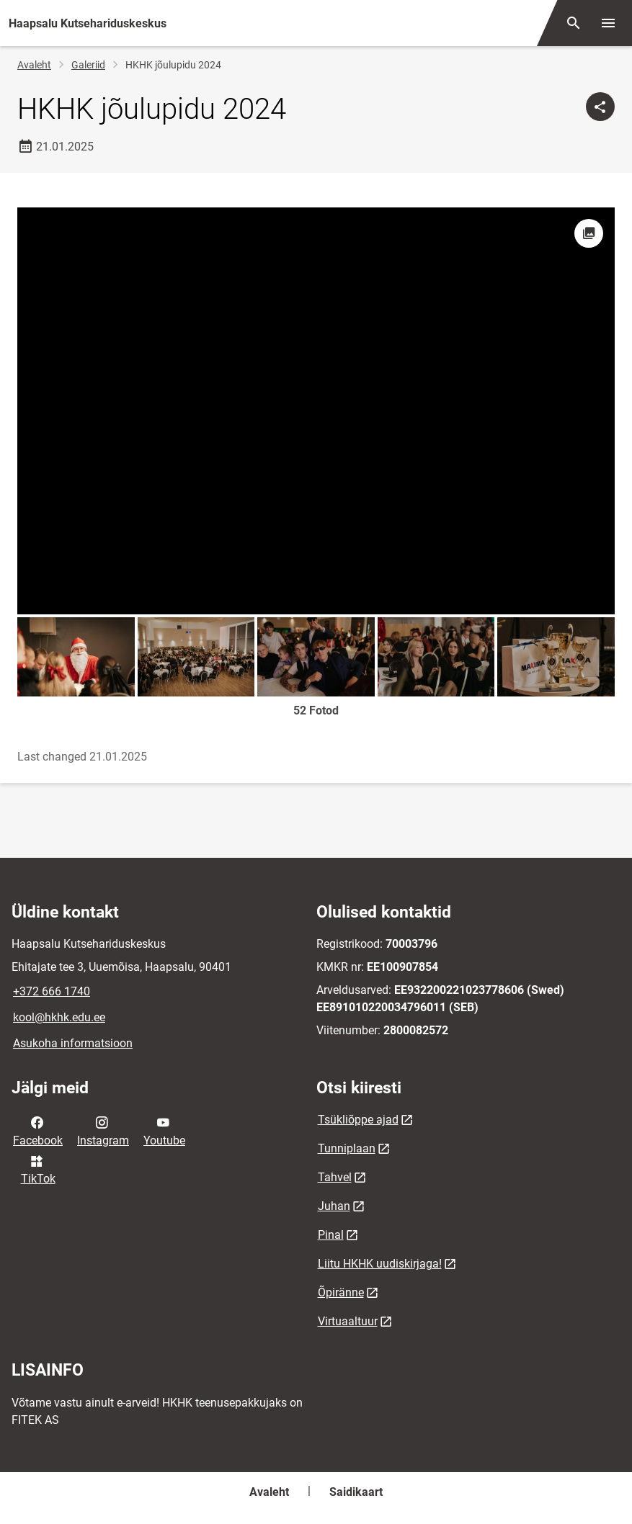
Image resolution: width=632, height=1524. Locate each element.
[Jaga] (600, 106)
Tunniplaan (346, 1148)
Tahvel (335, 1177)
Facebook (38, 1130)
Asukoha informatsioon (73, 1043)
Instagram (103, 1130)
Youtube (164, 1130)
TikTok (38, 1169)
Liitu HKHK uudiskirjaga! (380, 1263)
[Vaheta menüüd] (608, 23)
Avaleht (34, 65)
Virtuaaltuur (348, 1321)
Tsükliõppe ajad (358, 1119)
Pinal (331, 1235)
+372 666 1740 (51, 991)
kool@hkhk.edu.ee (59, 1017)
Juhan (334, 1206)
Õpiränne (341, 1292)
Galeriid (88, 65)
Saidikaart (356, 1492)
